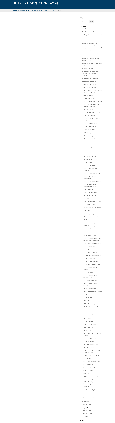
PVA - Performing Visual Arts (92, 344)
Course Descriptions (35, 10)
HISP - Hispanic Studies (90, 246)
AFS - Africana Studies (90, 84)
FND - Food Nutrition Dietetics (92, 217)
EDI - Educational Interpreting (92, 181)
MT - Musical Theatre (89, 315)
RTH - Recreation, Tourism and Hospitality (91, 351)
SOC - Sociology (88, 364)
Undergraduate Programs (90, 78)
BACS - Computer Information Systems (92, 119)
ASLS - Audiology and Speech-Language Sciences (92, 105)
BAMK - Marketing (89, 130)
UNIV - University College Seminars (91, 391)
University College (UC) (89, 68)
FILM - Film (86, 211)
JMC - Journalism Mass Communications (90, 276)
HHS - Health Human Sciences (92, 243)
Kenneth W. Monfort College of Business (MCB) (91, 54)
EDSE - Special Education (90, 192)
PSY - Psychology (88, 341)
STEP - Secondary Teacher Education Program (91, 378)
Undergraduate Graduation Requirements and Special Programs (90, 73)
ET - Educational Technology (92, 207)
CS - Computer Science (90, 159)
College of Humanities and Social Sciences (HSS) (92, 49)
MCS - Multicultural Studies (47, 10)
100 (55, 10)
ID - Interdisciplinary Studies (91, 264)
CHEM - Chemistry (88, 142)
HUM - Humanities (89, 258)
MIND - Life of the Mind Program (90, 308)
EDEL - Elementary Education (92, 173)
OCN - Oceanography (89, 324)
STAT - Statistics (88, 374)
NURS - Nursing (88, 321)
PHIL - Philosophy (88, 327)
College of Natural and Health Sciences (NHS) (91, 59)
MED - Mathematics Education (92, 301)
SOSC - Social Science (89, 368)
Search (92, 21)
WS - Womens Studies (90, 395)
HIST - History (87, 249)
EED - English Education (90, 195)
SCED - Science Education (91, 355)
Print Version (86, 29)
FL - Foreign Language (90, 214)
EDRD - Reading (88, 189)
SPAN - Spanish (88, 371)
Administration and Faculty (90, 398)
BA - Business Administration (92, 112)
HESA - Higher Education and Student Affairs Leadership (92, 239)
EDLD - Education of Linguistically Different (90, 185)
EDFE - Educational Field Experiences (90, 177)
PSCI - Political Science (90, 338)
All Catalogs (85, 416)
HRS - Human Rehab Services (92, 255)
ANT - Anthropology (89, 87)
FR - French (86, 220)
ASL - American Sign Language (92, 101)
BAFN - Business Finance (90, 123)
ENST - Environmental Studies (92, 201)
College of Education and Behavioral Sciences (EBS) (89, 44)
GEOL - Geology (88, 229)
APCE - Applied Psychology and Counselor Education (92, 91)
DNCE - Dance (87, 162)
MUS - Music (87, 318)
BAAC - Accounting (89, 115)
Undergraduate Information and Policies (92, 36)
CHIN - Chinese (87, 145)
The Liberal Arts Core (88, 40)
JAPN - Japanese (88, 272)
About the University (88, 32)
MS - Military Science (89, 312)
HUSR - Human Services (90, 261)
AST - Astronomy (88, 109)
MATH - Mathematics (89, 288)
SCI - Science (87, 358)
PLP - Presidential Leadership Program (92, 334)
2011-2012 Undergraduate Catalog (21, 10)
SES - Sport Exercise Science (91, 361)
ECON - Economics (89, 165)
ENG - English (87, 198)
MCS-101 (89, 298)
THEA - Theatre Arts (89, 387)
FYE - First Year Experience (91, 223)
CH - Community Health (90, 139)
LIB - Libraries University (90, 280)
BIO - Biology (87, 133)
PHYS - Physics (87, 330)
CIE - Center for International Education (92, 149)
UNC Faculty (85, 401)
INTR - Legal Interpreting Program (91, 268)
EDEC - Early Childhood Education (90, 169)
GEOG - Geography (89, 226)
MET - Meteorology (89, 304)
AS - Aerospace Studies (90, 98)
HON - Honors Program (90, 252)
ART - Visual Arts (88, 95)
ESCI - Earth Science (89, 204)
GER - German (87, 232)
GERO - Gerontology (89, 235)
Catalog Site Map (87, 413)
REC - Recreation (88, 347)
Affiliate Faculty (86, 404)
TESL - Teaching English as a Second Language (92, 383)
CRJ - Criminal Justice (89, 156)
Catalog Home (86, 410)
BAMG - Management (89, 126)
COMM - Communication (90, 153)
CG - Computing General (90, 136)
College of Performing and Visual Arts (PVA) (92, 64)
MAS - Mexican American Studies (90, 284)
